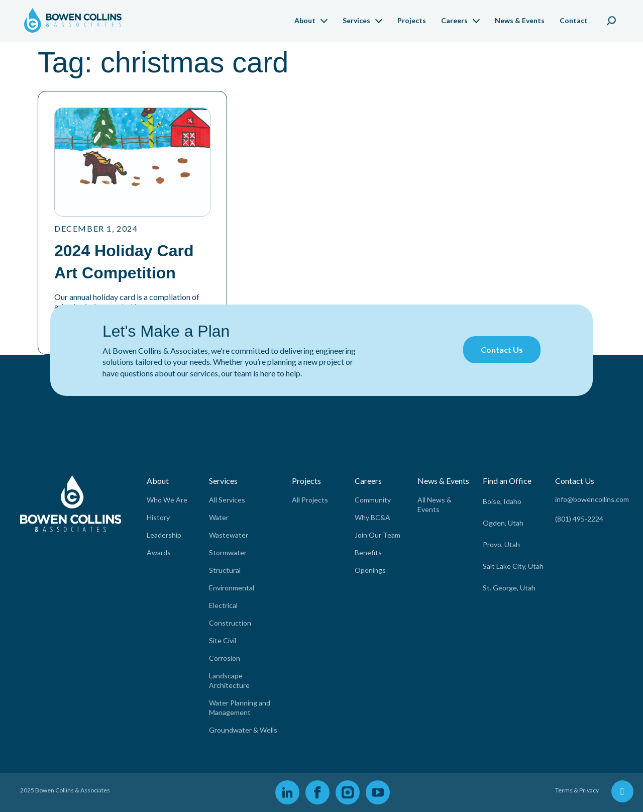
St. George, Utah (509, 587)
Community (373, 499)
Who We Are (167, 499)
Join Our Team (377, 535)
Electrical (223, 605)
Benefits (368, 552)
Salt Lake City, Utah (513, 566)
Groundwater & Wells (243, 730)
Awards (159, 552)
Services (356, 20)
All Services (227, 499)
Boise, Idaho (502, 501)
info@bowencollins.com (592, 499)
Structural (225, 570)
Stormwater (228, 552)
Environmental (231, 587)
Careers (454, 20)
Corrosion (224, 658)
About (304, 20)
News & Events (520, 20)
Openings (370, 570)
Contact (574, 20)
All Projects (310, 499)
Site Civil (222, 640)
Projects (411, 20)
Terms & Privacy (577, 790)
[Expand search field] (611, 19)
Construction (230, 623)
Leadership (164, 535)
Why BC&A (372, 517)
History (158, 517)
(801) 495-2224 (579, 519)
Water (219, 517)
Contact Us (502, 349)
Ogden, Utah (503, 523)
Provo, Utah (501, 544)
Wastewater (228, 535)
